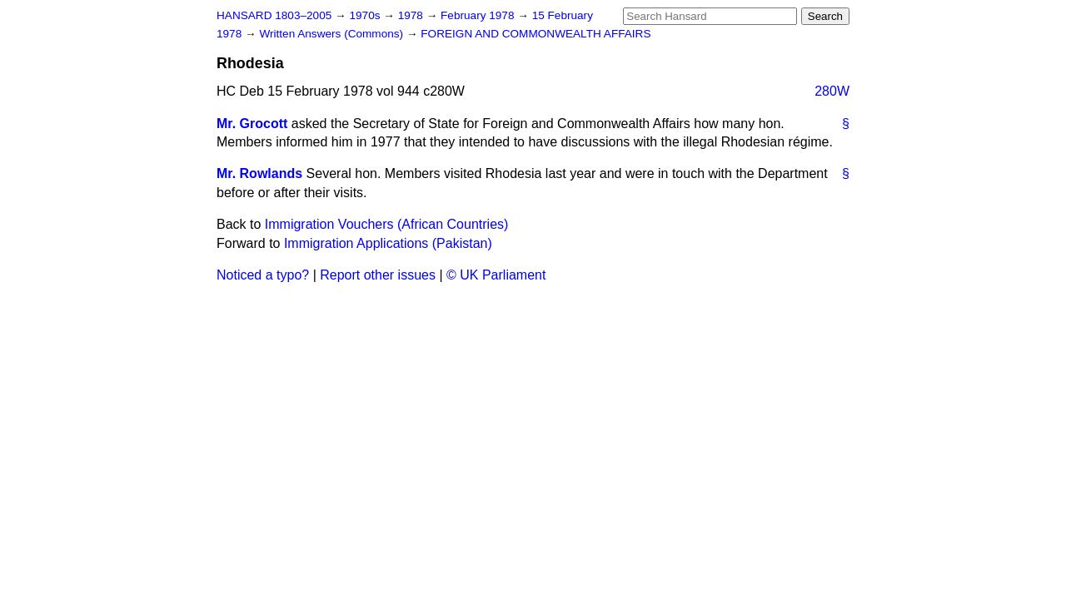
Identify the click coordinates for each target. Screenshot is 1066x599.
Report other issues (378, 275)
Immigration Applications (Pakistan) (388, 243)
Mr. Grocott (252, 123)
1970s (366, 15)
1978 (412, 15)
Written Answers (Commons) (332, 33)
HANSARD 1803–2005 (274, 15)
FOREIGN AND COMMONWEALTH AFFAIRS (535, 33)
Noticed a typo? (263, 275)
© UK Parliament (495, 275)
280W (831, 91)
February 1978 (479, 15)
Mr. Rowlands (259, 173)
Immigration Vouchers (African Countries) (387, 224)
